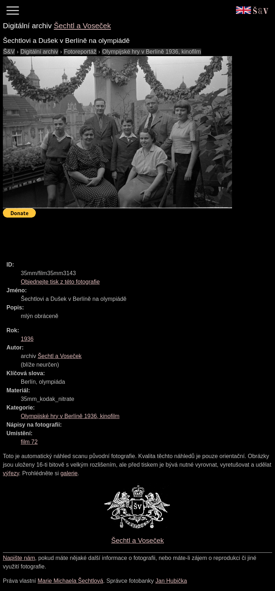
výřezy (11, 473)
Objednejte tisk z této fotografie (60, 282)
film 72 (29, 442)
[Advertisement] (133, 236)
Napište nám (19, 558)
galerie (69, 473)
